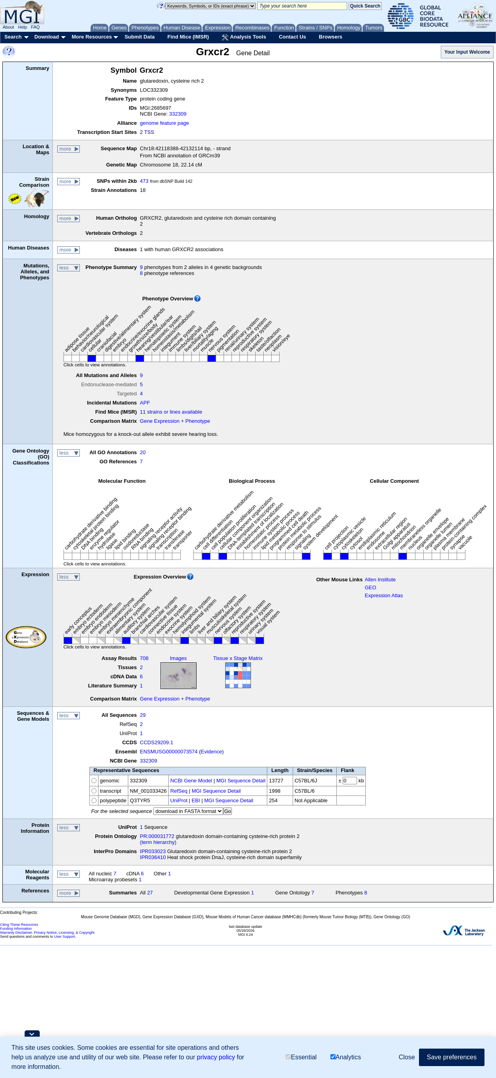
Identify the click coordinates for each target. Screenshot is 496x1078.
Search (12, 37)
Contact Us (292, 37)
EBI (196, 800)
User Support (64, 937)
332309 (177, 114)
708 (144, 658)
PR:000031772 (157, 836)
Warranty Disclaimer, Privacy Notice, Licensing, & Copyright (47, 933)
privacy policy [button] (216, 1057)
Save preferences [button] (452, 1057)
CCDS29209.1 (156, 742)
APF (145, 403)
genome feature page (164, 123)
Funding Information (16, 929)
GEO (370, 587)
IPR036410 (153, 857)
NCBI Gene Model (191, 781)
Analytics (345, 1057)
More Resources (91, 37)
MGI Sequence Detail (241, 781)
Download (46, 37)
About (8, 27)
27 (149, 893)
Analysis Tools (244, 37)
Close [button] (407, 1057)
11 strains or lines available (171, 412)
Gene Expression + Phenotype (175, 421)
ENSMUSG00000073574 (168, 752)
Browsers (330, 37)
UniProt (178, 800)
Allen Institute (380, 580)
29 (142, 715)
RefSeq (178, 791)
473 (144, 181)
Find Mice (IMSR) (188, 37)
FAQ (35, 27)
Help (22, 27)
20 (142, 452)
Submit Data (140, 37)
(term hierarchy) (158, 842)
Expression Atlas (384, 595)
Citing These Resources (19, 925)
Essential (301, 1057)
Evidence (211, 752)
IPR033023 (153, 851)
